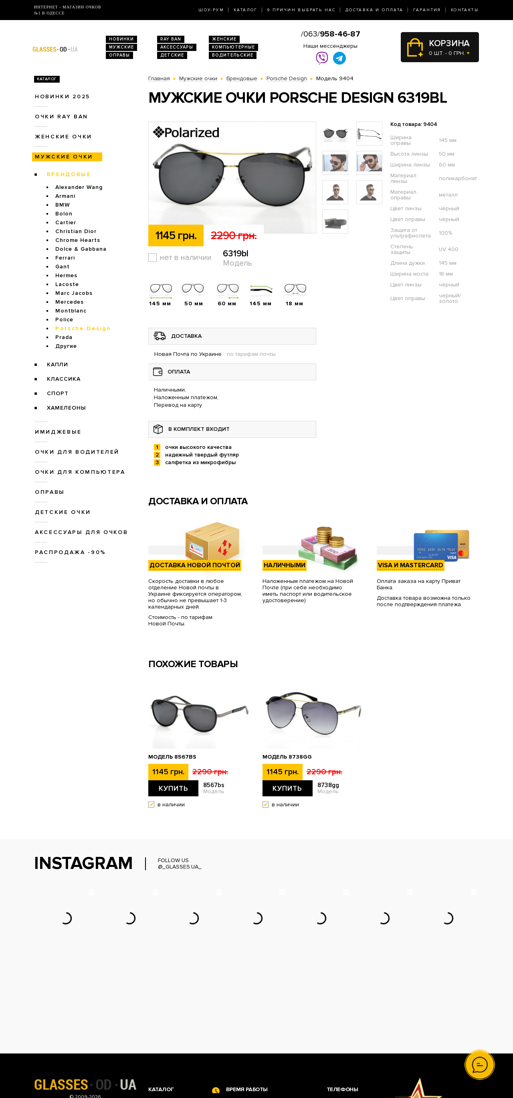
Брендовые (69, 174)
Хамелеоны (66, 407)
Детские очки (63, 512)
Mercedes (69, 301)
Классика (64, 378)
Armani (65, 196)
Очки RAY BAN (61, 116)
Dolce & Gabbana (81, 249)
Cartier (65, 222)
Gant (62, 266)
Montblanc (71, 310)
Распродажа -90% (70, 552)
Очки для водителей (77, 452)
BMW (62, 204)
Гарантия (427, 10)
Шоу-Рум (211, 10)
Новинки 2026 (167, 1018)
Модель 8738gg (287, 757)
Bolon (64, 213)
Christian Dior (76, 231)
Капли (57, 364)
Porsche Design (83, 328)
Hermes (66, 275)
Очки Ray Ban (166, 1027)
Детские (172, 55)
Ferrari (65, 257)
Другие (66, 346)
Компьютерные (233, 47)
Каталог (246, 10)
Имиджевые (58, 431)
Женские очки (63, 136)
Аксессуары (176, 47)
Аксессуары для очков (81, 532)
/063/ (330, 34)
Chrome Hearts (77, 240)
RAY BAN (170, 39)
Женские (224, 39)
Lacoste (67, 284)
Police (64, 319)
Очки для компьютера (80, 472)
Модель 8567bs (172, 757)
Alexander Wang (79, 187)
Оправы (119, 55)
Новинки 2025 (62, 96)
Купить (173, 788)
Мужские (121, 47)
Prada (64, 337)
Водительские (232, 55)
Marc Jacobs (74, 293)
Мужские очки (64, 156)
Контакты (465, 10)
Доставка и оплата (374, 10)
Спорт (58, 393)
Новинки (121, 39)
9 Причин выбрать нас (301, 10)
